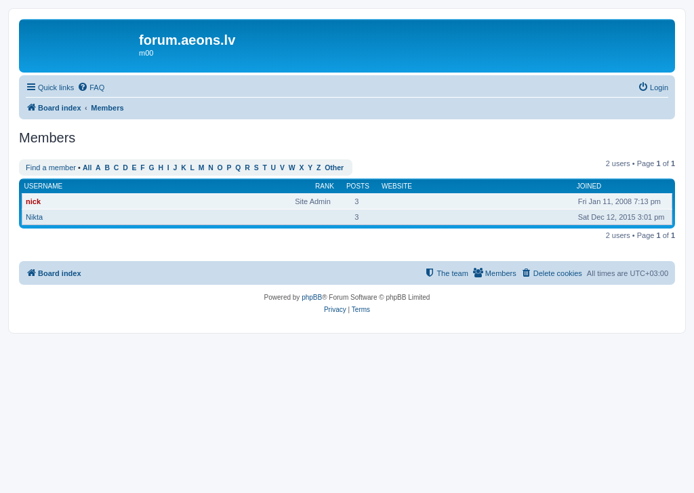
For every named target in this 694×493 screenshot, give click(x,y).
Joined (589, 186)
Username (43, 186)
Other (334, 168)
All (87, 168)
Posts (357, 186)
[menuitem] (90, 87)
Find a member (51, 167)
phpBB (312, 297)
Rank (324, 186)
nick (33, 201)
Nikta (34, 217)
